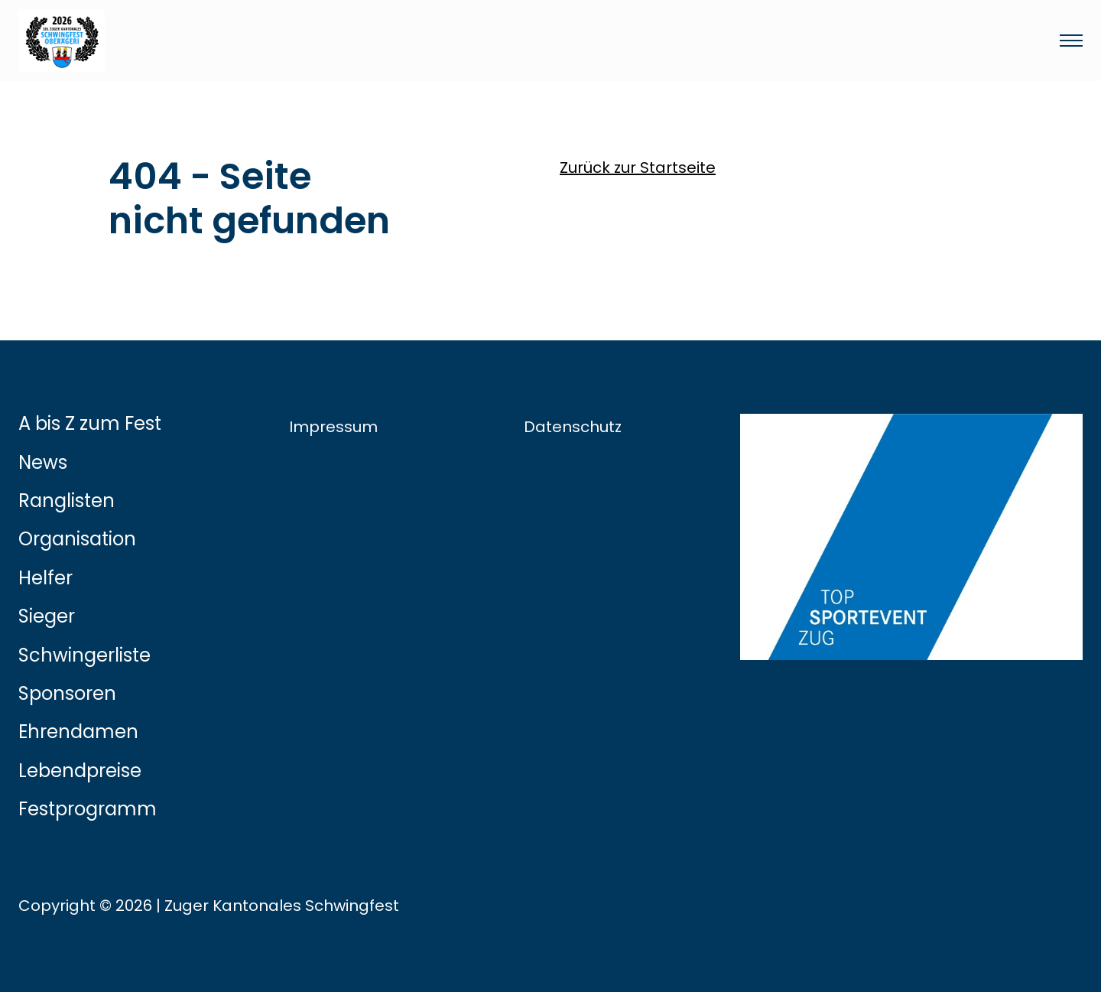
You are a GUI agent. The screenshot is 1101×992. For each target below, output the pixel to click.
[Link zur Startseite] (370, 40)
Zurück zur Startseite (638, 167)
